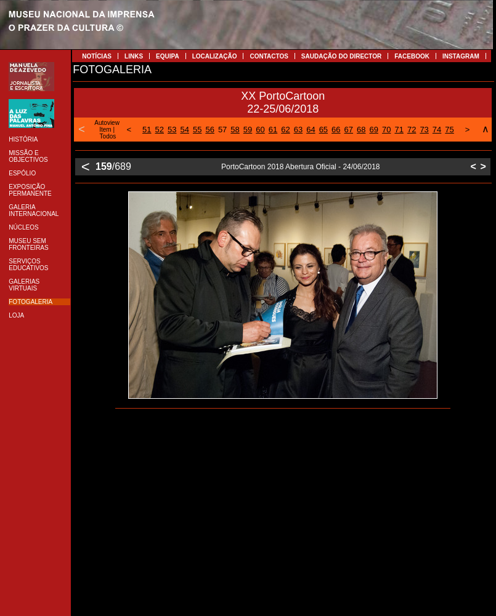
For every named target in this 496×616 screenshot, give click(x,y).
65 (323, 129)
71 (398, 129)
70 (386, 129)
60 (260, 129)
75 (449, 129)
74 (437, 129)
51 (146, 129)
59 (247, 129)
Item (105, 129)
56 (209, 129)
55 (197, 129)
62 (285, 129)
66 (335, 129)
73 (424, 129)
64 (310, 129)
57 (222, 129)
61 (273, 129)
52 (159, 129)
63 (298, 129)
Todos (108, 136)
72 (411, 129)
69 (374, 129)
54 (184, 129)
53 (172, 129)
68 (361, 129)
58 (234, 129)
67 (348, 129)
